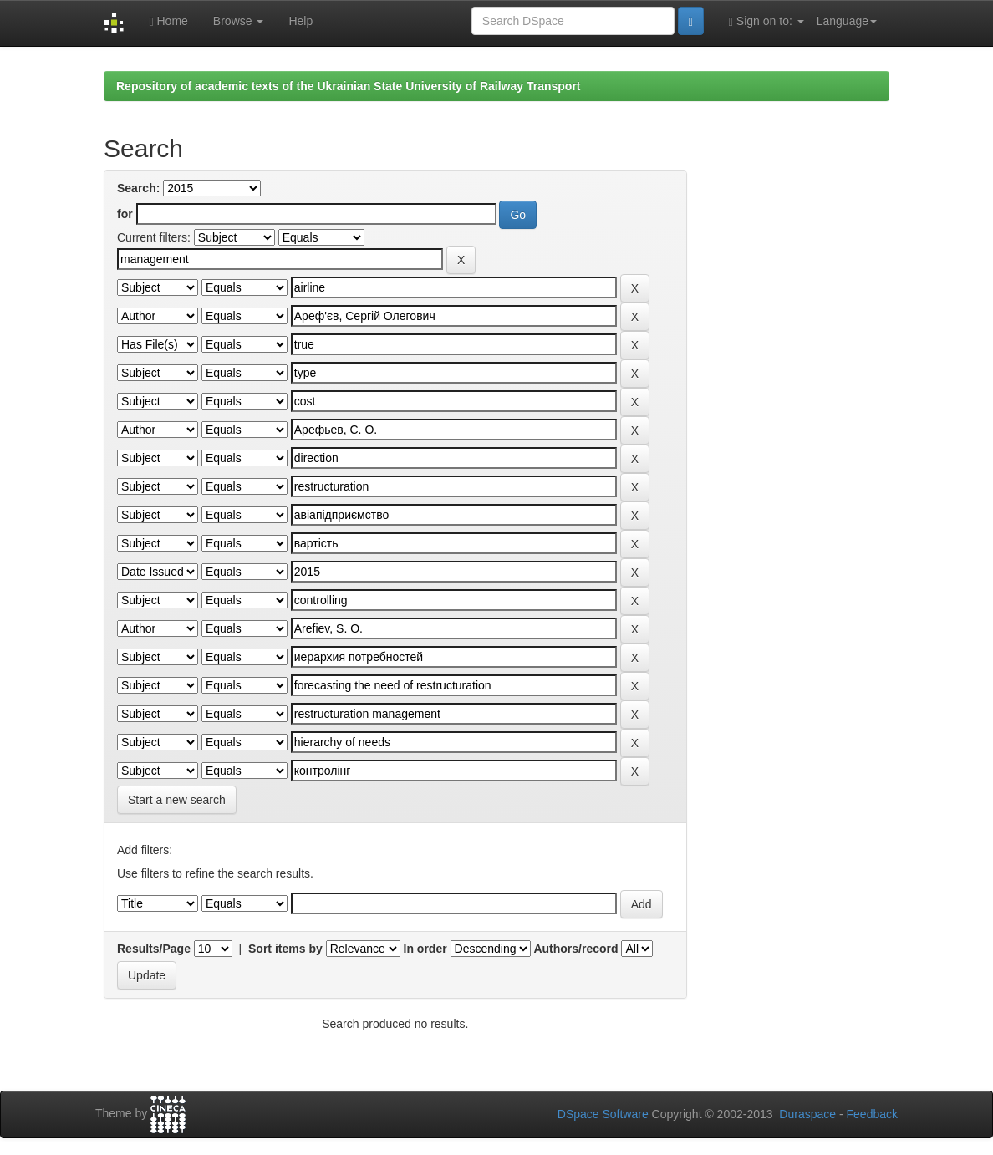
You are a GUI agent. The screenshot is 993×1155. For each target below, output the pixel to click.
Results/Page (154, 948)
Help (300, 21)
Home (168, 21)
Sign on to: (766, 21)
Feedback (872, 1114)
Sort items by (285, 948)
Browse (238, 21)
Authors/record (575, 948)
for (125, 214)
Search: (138, 188)
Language (847, 21)
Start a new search (177, 799)
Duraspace (807, 1114)
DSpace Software (603, 1114)
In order (425, 948)
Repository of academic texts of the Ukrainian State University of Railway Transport (348, 86)
